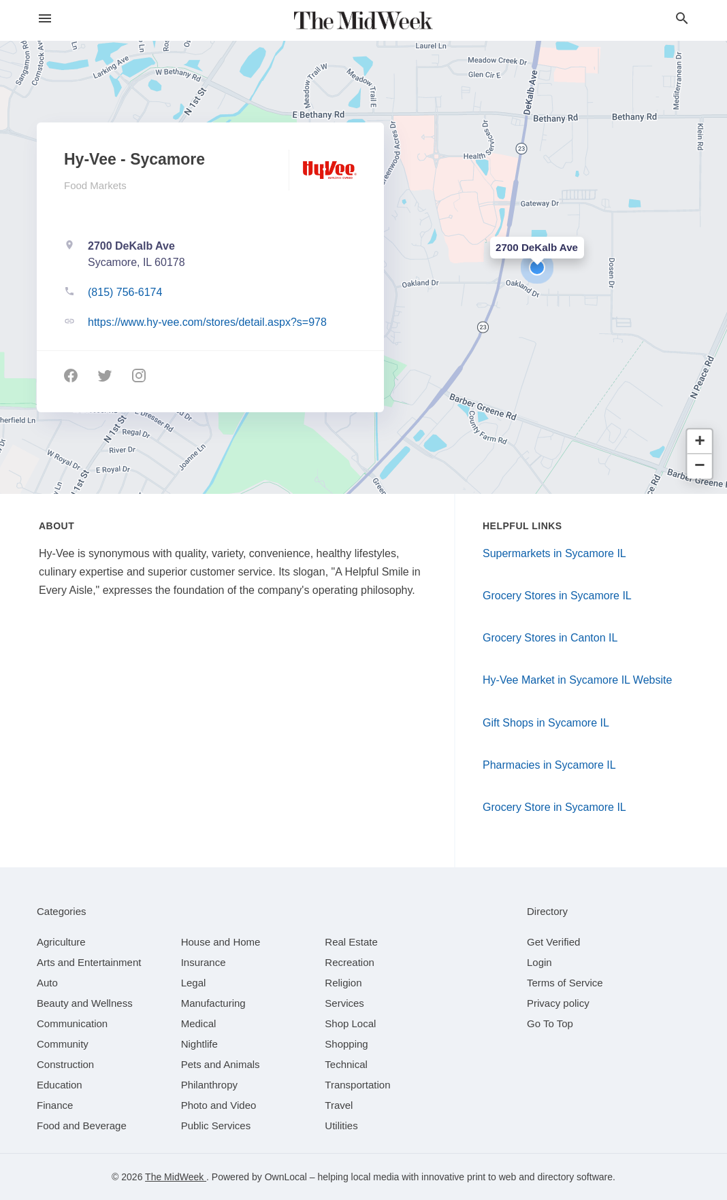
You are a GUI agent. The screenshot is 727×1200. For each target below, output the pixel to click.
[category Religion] (343, 982)
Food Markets (95, 185)
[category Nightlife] (199, 1044)
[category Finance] (55, 1105)
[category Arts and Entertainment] (89, 962)
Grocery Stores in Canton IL (550, 638)
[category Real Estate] (351, 942)
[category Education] (59, 1084)
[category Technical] (346, 1064)
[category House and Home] (221, 942)
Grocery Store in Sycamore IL (554, 807)
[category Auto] (47, 982)
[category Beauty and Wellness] (85, 1003)
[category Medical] (198, 1023)
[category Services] (344, 1003)
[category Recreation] (349, 962)
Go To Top (550, 1023)
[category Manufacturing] (213, 1003)
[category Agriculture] (61, 942)
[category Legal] (193, 982)
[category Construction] (65, 1064)
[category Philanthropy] (209, 1084)
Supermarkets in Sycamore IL (554, 553)
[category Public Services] (216, 1125)
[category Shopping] (346, 1044)
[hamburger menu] (45, 18)
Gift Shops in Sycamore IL (546, 723)
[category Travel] (339, 1105)
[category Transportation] (357, 1084)
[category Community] (62, 1044)
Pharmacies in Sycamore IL (549, 765)
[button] (537, 267)
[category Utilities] (341, 1125)
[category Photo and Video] (219, 1105)
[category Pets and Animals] (220, 1064)
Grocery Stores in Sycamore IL (557, 595)
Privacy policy (558, 1003)
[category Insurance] (203, 962)
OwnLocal (286, 1176)
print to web (491, 1176)
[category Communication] (72, 1023)
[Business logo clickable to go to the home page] (363, 20)
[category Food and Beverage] (82, 1125)
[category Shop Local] (350, 1023)
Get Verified (553, 942)
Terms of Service (565, 982)
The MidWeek (175, 1176)
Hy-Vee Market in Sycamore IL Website (577, 680)
